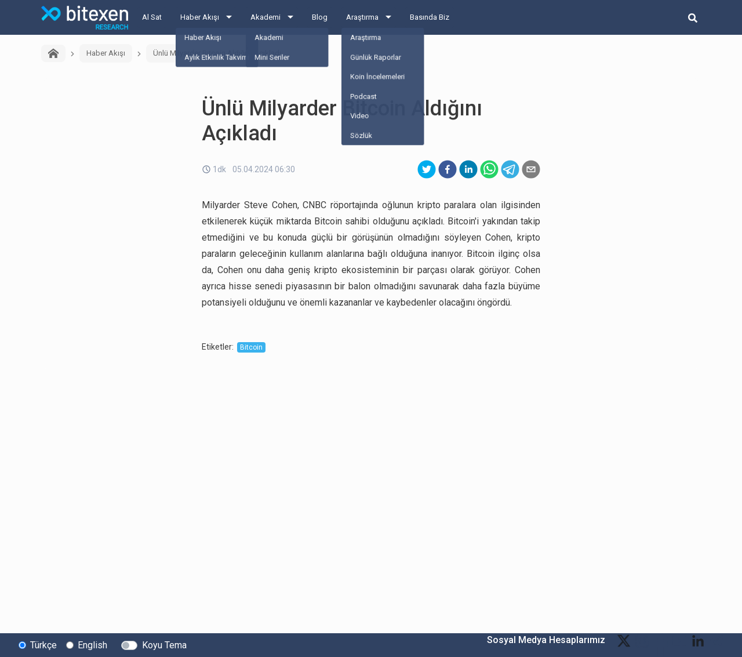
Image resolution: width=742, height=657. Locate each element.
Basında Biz (429, 17)
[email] (531, 169)
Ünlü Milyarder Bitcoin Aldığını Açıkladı (217, 53)
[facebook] (447, 169)
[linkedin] (468, 169)
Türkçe (43, 644)
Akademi (265, 17)
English (92, 644)
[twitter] (426, 169)
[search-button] (693, 17)
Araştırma (362, 17)
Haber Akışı (199, 17)
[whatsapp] (489, 169)
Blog (320, 17)
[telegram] (510, 169)
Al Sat (152, 17)
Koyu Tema (164, 644)
